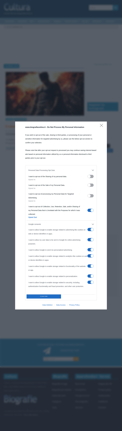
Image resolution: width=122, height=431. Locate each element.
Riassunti (22, 21)
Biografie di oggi (59, 383)
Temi (54, 407)
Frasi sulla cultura (31, 415)
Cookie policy (104, 395)
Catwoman (23, 134)
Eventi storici (71, 21)
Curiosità (9, 21)
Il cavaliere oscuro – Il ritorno (26, 126)
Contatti (102, 407)
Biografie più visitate (61, 389)
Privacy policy (104, 389)
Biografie (97, 21)
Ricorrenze (80, 383)
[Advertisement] (102, 265)
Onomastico (80, 389)
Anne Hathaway (56, 131)
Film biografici (81, 401)
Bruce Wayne (11, 134)
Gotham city (43, 134)
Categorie (56, 401)
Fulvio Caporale (29, 131)
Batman (68, 131)
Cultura (8, 27)
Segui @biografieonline (103, 64)
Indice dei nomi (59, 395)
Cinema (57, 21)
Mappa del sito (105, 383)
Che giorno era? (82, 395)
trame (52, 134)
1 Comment (41, 131)
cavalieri (33, 134)
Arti (31, 21)
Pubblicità (103, 401)
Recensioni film (20, 119)
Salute (85, 21)
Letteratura (43, 21)
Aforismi (110, 21)
